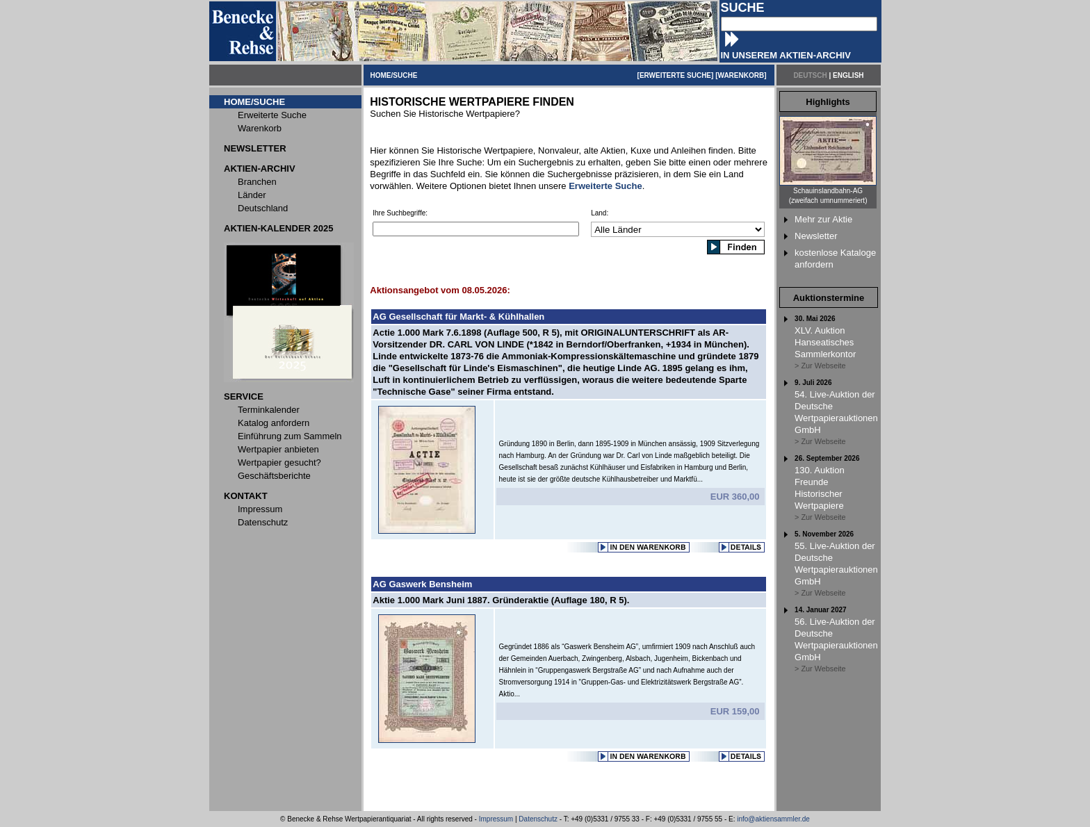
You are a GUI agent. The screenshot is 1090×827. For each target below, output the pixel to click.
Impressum (496, 819)
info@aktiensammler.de (773, 819)
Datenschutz (538, 819)
